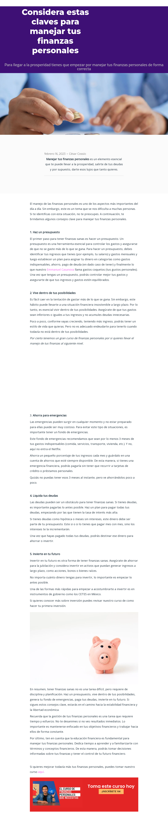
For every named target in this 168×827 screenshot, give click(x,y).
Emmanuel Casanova (60, 269)
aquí (41, 772)
